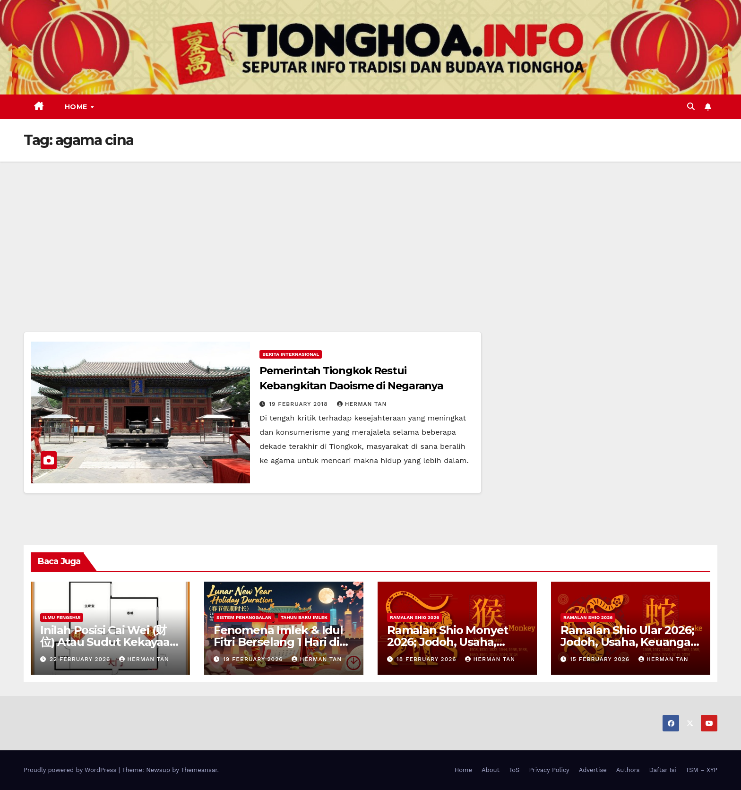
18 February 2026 (427, 659)
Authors (628, 769)
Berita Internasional (290, 354)
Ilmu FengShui (61, 617)
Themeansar (199, 769)
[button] (691, 106)
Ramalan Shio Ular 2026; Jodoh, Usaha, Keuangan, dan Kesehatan (630, 642)
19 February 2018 (299, 404)
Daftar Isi (662, 769)
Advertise (593, 769)
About (491, 769)
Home (77, 107)
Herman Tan (362, 404)
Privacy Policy (549, 769)
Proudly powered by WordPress (71, 769)
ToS (514, 769)
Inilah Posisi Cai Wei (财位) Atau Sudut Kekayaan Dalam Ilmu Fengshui (108, 642)
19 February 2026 (254, 659)
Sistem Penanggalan (244, 617)
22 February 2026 (81, 659)
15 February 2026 (601, 659)
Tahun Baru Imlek (304, 617)
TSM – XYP (701, 769)
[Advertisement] (370, 232)
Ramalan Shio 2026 (414, 617)
